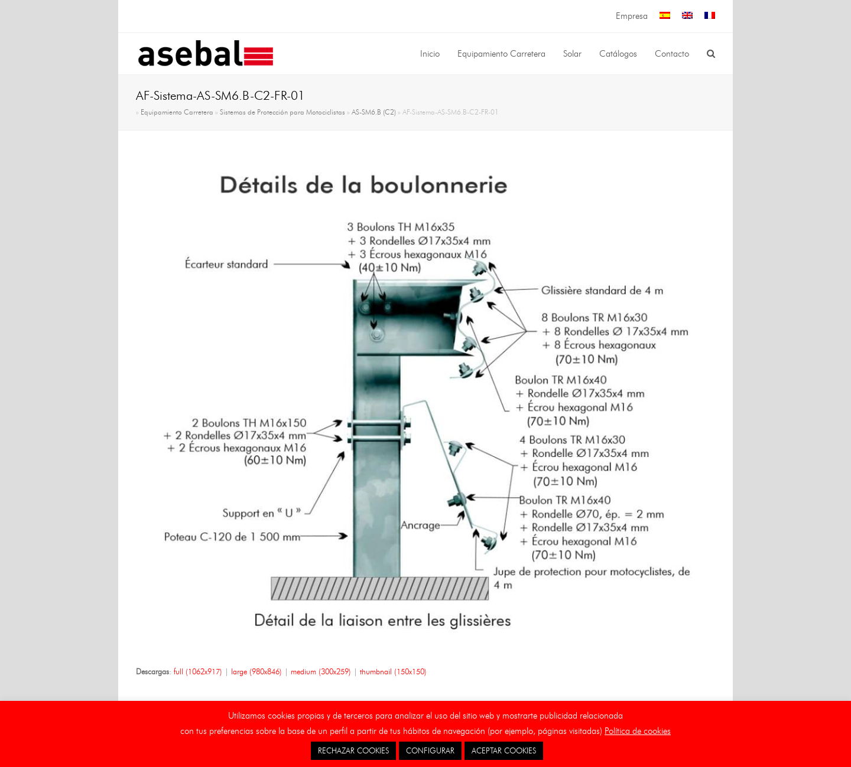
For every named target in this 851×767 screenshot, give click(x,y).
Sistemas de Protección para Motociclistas (282, 112)
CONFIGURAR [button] (430, 750)
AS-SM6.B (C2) (374, 112)
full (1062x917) (198, 671)
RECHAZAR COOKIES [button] (353, 750)
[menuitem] (665, 16)
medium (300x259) (321, 671)
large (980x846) (256, 671)
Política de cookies (638, 731)
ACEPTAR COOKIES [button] (504, 750)
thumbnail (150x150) (393, 671)
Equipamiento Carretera (177, 112)
